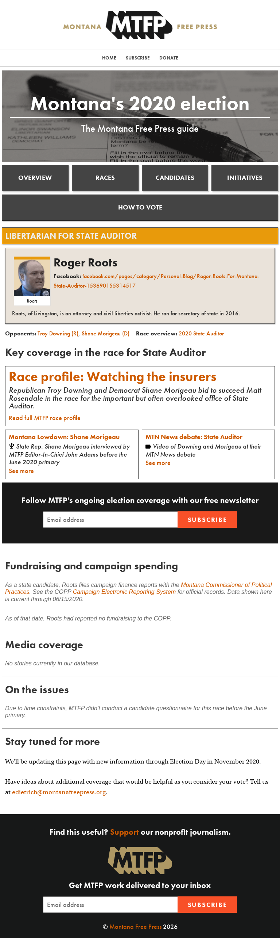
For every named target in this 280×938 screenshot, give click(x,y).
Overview (35, 177)
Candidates (175, 177)
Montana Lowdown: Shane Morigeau (64, 437)
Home (109, 58)
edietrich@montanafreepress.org (59, 792)
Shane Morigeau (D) (105, 333)
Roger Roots (85, 262)
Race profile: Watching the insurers (113, 376)
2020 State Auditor (201, 333)
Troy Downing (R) (58, 333)
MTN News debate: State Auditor (193, 437)
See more (21, 470)
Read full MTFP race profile (45, 418)
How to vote (140, 207)
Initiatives (244, 177)
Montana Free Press (135, 926)
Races (105, 177)
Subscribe (138, 58)
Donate (168, 58)
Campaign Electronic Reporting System (124, 591)
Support (124, 832)
